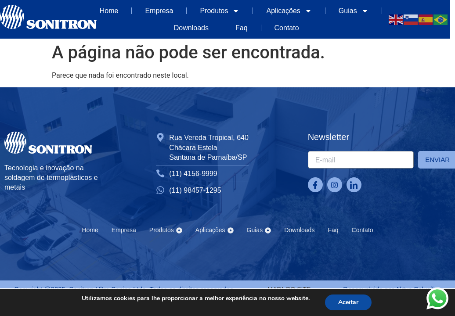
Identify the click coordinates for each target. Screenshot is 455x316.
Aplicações (288, 11)
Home (109, 10)
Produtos (219, 11)
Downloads (191, 28)
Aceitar (348, 302)
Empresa (159, 10)
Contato (286, 28)
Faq (241, 28)
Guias (353, 11)
